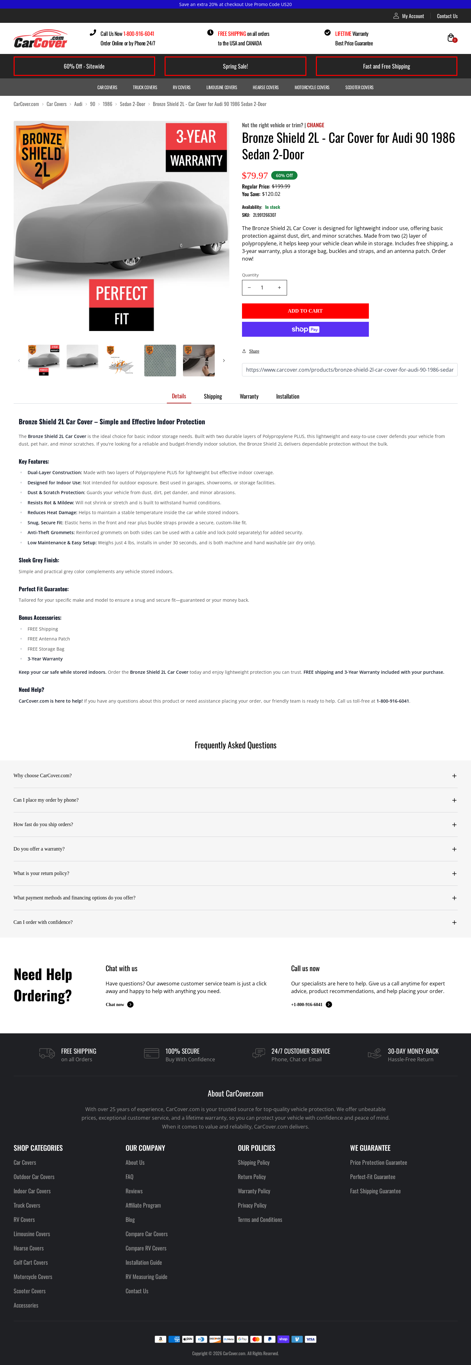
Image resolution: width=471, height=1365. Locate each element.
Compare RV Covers (146, 1248)
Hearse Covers (265, 87)
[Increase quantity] (279, 287)
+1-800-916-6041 (311, 1004)
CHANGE (315, 125)
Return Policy (252, 1176)
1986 (107, 103)
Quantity (250, 275)
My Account (408, 16)
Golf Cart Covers (31, 1262)
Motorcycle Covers (312, 87)
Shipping (213, 396)
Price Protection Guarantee (378, 1162)
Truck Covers (145, 87)
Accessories (26, 1305)
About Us (135, 1162)
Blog (130, 1219)
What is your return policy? (41, 873)
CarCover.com (26, 103)
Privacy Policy (252, 1205)
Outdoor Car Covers (34, 1176)
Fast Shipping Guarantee (375, 1191)
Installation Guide (144, 1262)
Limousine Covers (221, 87)
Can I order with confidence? (43, 922)
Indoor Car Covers (32, 1191)
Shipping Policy (254, 1162)
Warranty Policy (254, 1191)
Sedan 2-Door (132, 103)
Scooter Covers (359, 87)
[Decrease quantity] (249, 287)
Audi (78, 103)
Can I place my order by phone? (46, 800)
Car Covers (107, 87)
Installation (287, 396)
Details (179, 396)
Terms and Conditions (260, 1219)
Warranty (249, 396)
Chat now (120, 1004)
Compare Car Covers (147, 1233)
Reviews (134, 1191)
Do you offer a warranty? (39, 848)
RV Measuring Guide (146, 1276)
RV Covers (182, 87)
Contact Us (447, 16)
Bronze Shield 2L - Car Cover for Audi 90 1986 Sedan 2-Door (209, 103)
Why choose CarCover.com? (43, 775)
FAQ (130, 1176)
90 (92, 103)
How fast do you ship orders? (43, 824)
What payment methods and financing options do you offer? (75, 897)
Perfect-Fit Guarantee (373, 1176)
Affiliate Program (143, 1205)
